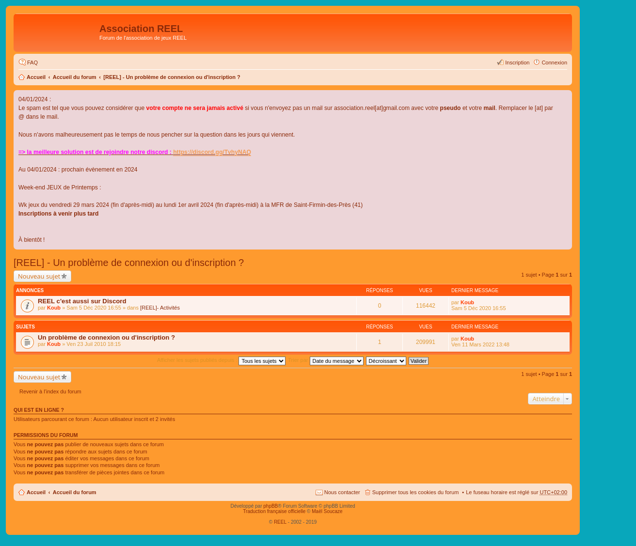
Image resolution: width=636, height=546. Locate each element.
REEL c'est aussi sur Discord (82, 301)
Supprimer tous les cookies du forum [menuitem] (415, 492)
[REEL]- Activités (160, 308)
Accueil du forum (74, 77)
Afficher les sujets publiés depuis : (221, 360)
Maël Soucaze (327, 511)
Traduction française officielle (274, 511)
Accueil (36, 77)
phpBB (270, 506)
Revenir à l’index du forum (50, 391)
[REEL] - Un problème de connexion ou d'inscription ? (171, 77)
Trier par (325, 360)
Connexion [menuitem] (554, 62)
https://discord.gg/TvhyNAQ (212, 152)
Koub (54, 308)
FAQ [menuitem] (32, 62)
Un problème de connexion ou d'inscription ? (106, 337)
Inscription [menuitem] (517, 62)
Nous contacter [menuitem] (342, 492)
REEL (280, 522)
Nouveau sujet (39, 276)
